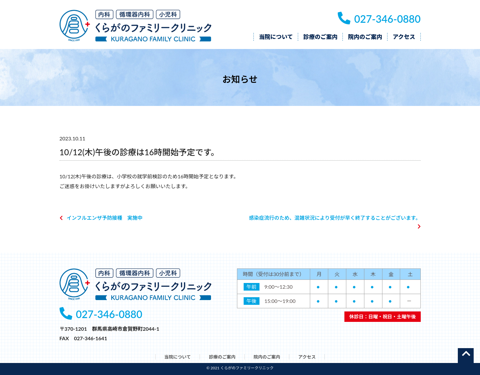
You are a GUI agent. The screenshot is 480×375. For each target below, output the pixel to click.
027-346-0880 (379, 19)
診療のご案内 (222, 357)
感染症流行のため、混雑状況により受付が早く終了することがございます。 (334, 218)
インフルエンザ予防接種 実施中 (105, 218)
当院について (177, 357)
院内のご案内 (266, 357)
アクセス (307, 357)
